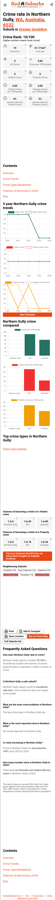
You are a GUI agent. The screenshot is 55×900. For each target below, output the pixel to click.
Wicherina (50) (42, 575)
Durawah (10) (10, 570)
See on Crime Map (38, 636)
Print (11, 631)
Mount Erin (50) (11, 575)
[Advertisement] (27, 137)
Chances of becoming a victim (20, 190)
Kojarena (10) (44, 570)
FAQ (5, 196)
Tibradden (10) (26, 575)
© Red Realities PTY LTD (12, 896)
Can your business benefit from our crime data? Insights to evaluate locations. (24, 556)
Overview (8, 173)
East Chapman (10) (27, 570)
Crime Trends (11, 178)
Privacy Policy (38, 896)
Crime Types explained (14, 449)
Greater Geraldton (33, 29)
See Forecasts (27, 314)
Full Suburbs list (12, 641)
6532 (8, 25)
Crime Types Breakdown (17, 184)
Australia (34, 19)
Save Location (16, 636)
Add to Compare (31, 631)
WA (19, 19)
